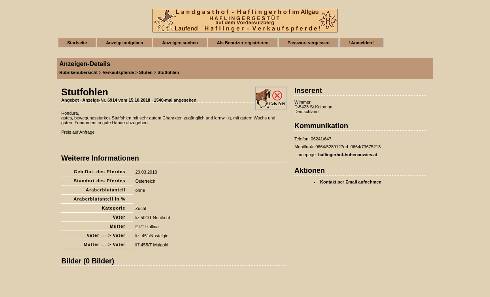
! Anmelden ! (362, 42)
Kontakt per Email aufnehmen (350, 182)
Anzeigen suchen (180, 42)
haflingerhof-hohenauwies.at (347, 154)
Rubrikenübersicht (78, 72)
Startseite (77, 42)
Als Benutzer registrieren (243, 42)
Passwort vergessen (309, 42)
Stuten (146, 72)
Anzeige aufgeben (124, 42)
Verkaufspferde (118, 72)
